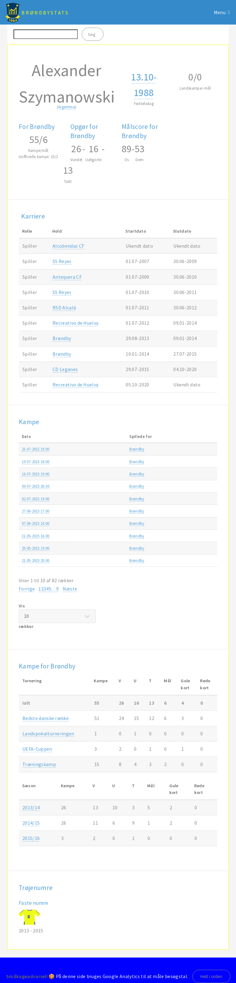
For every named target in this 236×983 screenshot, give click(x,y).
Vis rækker (57, 616)
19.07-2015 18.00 (35, 461)
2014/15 (208, 523)
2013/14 (31, 807)
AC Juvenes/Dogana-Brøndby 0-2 (112, 486)
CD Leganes (65, 369)
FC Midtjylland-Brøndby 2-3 (107, 548)
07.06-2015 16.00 (35, 523)
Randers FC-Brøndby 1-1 (104, 535)
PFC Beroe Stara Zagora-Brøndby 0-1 (116, 473)
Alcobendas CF (68, 246)
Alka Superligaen (181, 461)
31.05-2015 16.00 (35, 535)
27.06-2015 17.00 (35, 511)
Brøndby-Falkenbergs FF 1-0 (108, 511)
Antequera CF (67, 277)
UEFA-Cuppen (37, 749)
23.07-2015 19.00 (35, 449)
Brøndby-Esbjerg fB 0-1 (103, 523)
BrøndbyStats (45, 13)
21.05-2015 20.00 (35, 560)
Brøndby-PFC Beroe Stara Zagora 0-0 (116, 449)
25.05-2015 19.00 (35, 548)
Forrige (27, 589)
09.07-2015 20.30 (35, 486)
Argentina (66, 106)
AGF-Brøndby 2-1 (98, 461)
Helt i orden (211, 976)
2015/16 (208, 449)
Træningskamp (180, 511)
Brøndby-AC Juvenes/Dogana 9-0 (112, 498)
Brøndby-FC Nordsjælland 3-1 (109, 560)
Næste (70, 589)
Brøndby (62, 338)
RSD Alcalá (64, 307)
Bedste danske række (45, 718)
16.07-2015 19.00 (35, 473)
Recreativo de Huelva (75, 323)
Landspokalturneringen (48, 733)
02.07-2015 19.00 (35, 498)
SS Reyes (62, 261)
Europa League (180, 449)
